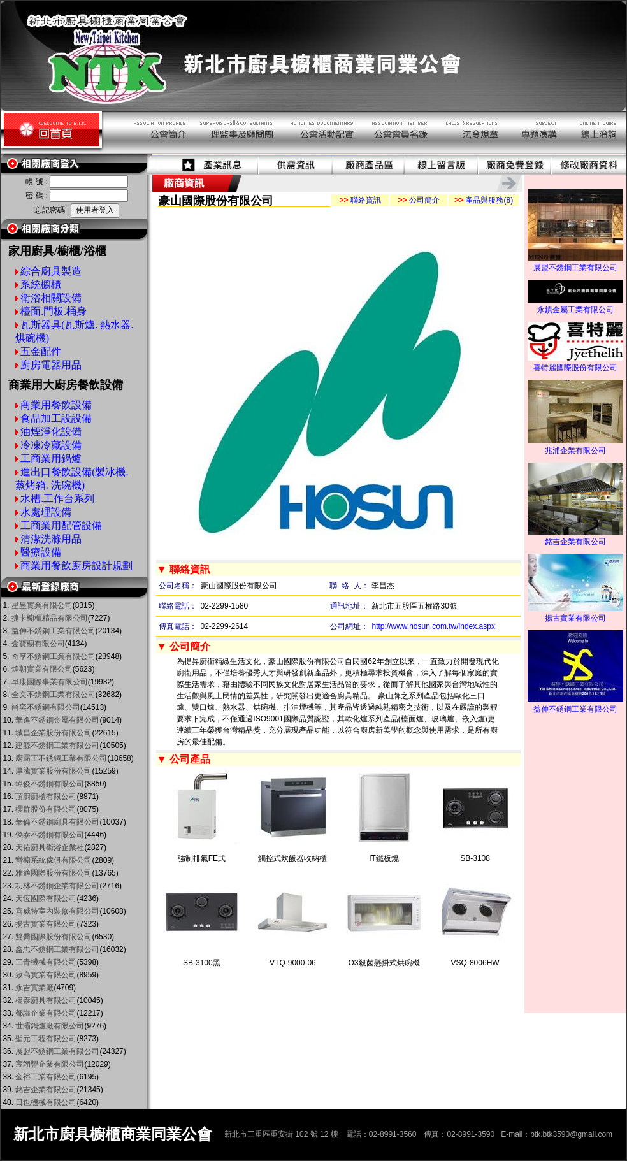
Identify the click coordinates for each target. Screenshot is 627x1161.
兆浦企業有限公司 (575, 446)
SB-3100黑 (201, 962)
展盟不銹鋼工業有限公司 (575, 264)
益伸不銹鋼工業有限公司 (575, 705)
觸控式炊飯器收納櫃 (292, 858)
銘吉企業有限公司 (575, 538)
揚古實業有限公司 (575, 614)
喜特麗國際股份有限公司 (575, 364)
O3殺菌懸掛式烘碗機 (384, 962)
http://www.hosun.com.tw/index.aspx (432, 626)
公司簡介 (418, 200)
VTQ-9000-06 (293, 962)
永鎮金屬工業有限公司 (575, 306)
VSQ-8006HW (475, 962)
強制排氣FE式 (202, 858)
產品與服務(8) (483, 200)
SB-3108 (475, 858)
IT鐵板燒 (384, 858)
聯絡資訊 (359, 200)
